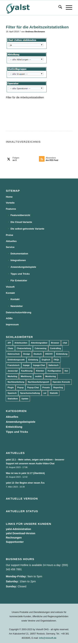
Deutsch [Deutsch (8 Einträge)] (38, 354)
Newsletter (16, 306)
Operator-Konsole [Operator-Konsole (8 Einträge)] (61, 382)
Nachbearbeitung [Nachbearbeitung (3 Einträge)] (15, 382)
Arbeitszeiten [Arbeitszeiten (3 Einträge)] (21, 343)
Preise (9, 235)
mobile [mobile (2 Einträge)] (38, 376)
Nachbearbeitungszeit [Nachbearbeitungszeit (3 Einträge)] (38, 382)
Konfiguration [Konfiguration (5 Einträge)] (54, 371)
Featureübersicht (20, 215)
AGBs (9, 318)
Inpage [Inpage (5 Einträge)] (26, 365)
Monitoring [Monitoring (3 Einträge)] (50, 376)
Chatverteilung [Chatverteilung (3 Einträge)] (24, 348)
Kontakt (10, 293)
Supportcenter (15, 541)
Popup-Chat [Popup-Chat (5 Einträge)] (33, 387)
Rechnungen (14, 537)
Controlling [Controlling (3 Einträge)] (55, 348)
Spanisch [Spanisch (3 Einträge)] (12, 393)
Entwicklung (14, 426)
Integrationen (18, 260)
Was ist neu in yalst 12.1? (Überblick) (25, 473)
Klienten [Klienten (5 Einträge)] (40, 371)
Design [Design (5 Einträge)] (26, 354)
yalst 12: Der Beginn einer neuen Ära (25, 483)
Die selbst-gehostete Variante (27, 228)
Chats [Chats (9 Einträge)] (10, 348)
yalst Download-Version (20, 533)
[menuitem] (58, 7)
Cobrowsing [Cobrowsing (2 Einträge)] (41, 348)
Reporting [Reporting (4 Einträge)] (58, 387)
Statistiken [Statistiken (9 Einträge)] (12, 398)
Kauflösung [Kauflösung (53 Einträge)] (27, 371)
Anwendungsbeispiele (23, 267)
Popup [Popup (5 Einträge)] (20, 387)
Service (10, 247)
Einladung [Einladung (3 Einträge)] (33, 360)
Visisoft (10, 286)
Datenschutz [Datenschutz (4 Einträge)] (13, 354)
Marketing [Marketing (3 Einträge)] (12, 376)
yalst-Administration (18, 529)
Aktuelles (11, 241)
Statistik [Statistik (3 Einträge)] (54, 393)
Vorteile (10, 202)
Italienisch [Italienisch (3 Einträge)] (54, 365)
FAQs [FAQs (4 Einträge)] (56, 360)
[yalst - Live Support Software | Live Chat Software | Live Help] (32, 7)
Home (9, 196)
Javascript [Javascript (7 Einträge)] (12, 371)
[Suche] (58, 7)
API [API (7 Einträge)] (9, 343)
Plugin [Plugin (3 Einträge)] (10, 387)
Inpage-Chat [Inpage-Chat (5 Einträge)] (39, 365)
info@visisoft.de (47, 638)
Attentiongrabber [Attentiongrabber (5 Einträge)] (39, 343)
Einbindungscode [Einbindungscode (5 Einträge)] (16, 360)
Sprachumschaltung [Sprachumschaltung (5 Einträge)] (30, 393)
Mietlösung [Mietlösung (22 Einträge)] (26, 376)
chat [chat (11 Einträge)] (65, 343)
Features (11, 208)
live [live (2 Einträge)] (66, 371)
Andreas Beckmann (35, 31)
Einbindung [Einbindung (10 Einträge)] (61, 354)
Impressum (12, 324)
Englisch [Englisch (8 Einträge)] (46, 360)
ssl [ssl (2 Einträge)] (44, 393)
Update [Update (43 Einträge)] (24, 398)
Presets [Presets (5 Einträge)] (46, 387)
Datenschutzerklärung (18, 312)
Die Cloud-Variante (21, 222)
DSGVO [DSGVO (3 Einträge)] (49, 354)
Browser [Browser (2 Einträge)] (55, 343)
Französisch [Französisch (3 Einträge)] (13, 365)
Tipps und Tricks (20, 273)
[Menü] (67, 7)
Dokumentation (19, 253)
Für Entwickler (18, 280)
